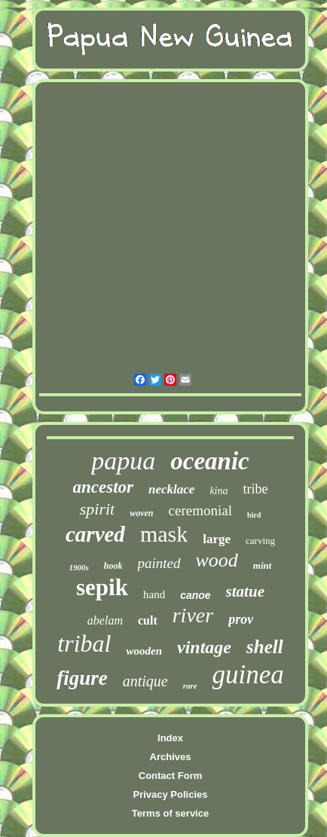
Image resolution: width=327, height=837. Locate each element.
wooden (144, 651)
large (217, 539)
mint (262, 565)
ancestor (103, 487)
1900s (79, 567)
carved (95, 534)
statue (245, 591)
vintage (204, 647)
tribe (255, 488)
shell (264, 647)
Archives (170, 756)
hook (113, 566)
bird (254, 515)
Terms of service (170, 813)
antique (145, 681)
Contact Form (171, 775)
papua (123, 461)
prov (240, 619)
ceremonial (200, 510)
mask (164, 533)
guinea (248, 674)
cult (147, 620)
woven (141, 513)
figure (82, 678)
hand (154, 594)
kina (218, 490)
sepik (102, 587)
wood (217, 560)
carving (260, 540)
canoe (195, 595)
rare (190, 685)
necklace (171, 489)
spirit (97, 508)
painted (159, 563)
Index (170, 738)
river (193, 615)
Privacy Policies (170, 794)
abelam (105, 620)
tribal (84, 643)
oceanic (209, 461)
